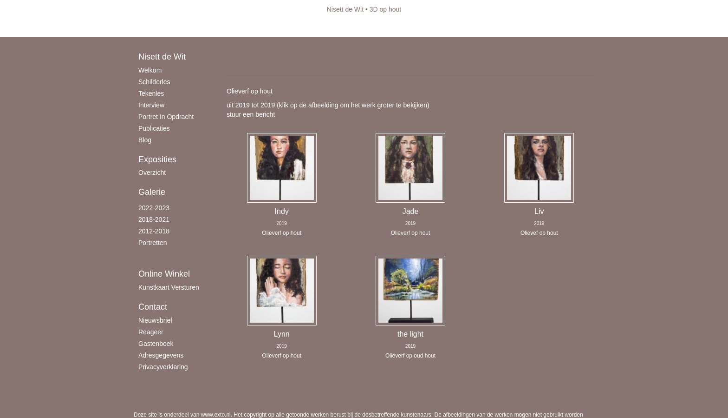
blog (144, 140)
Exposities (157, 159)
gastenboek (156, 343)
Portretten (152, 242)
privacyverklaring (163, 367)
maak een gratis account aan (224, 28)
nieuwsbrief (155, 320)
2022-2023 (153, 208)
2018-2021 (153, 219)
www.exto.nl (216, 414)
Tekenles (151, 93)
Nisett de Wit (345, 9)
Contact (152, 307)
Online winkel (164, 274)
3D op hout (155, 254)
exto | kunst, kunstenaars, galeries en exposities (160, 9)
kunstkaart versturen (168, 287)
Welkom (150, 70)
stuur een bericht (251, 114)
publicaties (154, 128)
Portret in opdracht (166, 116)
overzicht (152, 172)
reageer (150, 332)
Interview (151, 105)
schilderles (154, 82)
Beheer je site (154, 28)
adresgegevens (160, 355)
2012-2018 (153, 231)
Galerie (151, 192)
